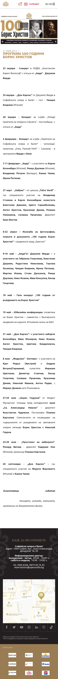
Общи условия (9, 637)
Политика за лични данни (27, 637)
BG (46, 4)
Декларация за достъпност (36, 638)
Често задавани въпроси (13, 638)
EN (51, 4)
